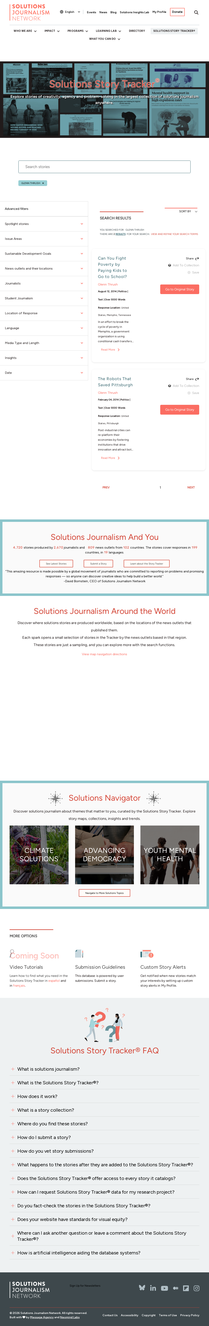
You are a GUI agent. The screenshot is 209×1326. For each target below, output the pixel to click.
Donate (177, 12)
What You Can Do (102, 38)
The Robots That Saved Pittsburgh (115, 381)
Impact (49, 30)
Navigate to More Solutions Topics (104, 893)
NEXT (191, 487)
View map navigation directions (104, 654)
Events (91, 12)
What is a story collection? (45, 1110)
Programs (75, 30)
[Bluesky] (142, 1285)
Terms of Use (168, 1315)
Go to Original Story (179, 289)
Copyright (149, 1315)
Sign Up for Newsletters (85, 1285)
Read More (108, 349)
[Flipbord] (186, 1288)
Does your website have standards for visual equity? (72, 1219)
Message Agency (42, 1317)
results (121, 234)
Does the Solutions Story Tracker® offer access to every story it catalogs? (96, 1178)
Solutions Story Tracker (173, 30)
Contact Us (110, 1315)
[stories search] (104, 169)
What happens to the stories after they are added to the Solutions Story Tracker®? (105, 1165)
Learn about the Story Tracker (146, 563)
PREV (106, 487)
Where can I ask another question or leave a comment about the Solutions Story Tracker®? (101, 1236)
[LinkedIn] (153, 1288)
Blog (113, 12)
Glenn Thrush (30, 183)
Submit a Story (98, 563)
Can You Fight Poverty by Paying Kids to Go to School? (112, 267)
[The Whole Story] (175, 1288)
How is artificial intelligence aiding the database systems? (78, 1253)
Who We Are (23, 30)
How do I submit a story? (44, 1137)
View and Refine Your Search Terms (174, 234)
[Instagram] (196, 1288)
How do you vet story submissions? (55, 1151)
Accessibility (129, 1315)
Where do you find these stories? (52, 1124)
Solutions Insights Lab (134, 12)
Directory (137, 30)
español (54, 981)
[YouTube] (164, 1288)
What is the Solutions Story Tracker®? (57, 1083)
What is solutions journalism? (48, 1069)
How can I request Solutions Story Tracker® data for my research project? (95, 1192)
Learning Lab (106, 30)
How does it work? (37, 1096)
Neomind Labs (70, 1317)
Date (44, 373)
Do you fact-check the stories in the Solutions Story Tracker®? (83, 1206)
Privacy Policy (189, 1315)
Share (189, 258)
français (19, 985)
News (103, 12)
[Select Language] (73, 12)
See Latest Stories (56, 563)
